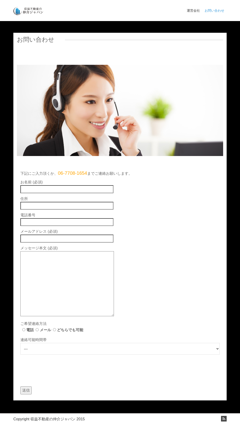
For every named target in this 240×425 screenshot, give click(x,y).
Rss (224, 418)
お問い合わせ (214, 10)
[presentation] (56, 368)
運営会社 (193, 10)
